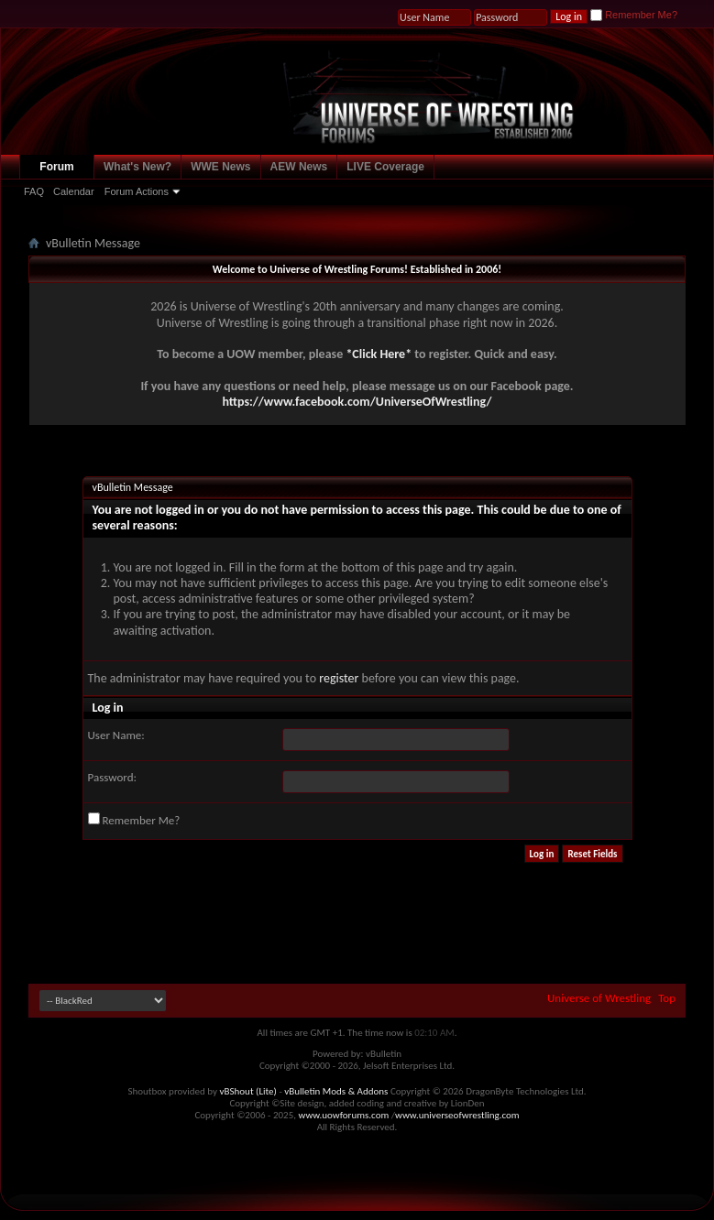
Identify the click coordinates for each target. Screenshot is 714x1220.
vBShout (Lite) (248, 1091)
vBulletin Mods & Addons (336, 1091)
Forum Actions (136, 191)
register (338, 678)
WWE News (220, 166)
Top (667, 998)
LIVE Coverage (385, 166)
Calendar (73, 191)
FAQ (34, 191)
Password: (112, 777)
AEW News (299, 166)
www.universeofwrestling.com (457, 1115)
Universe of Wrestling (599, 998)
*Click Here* (379, 354)
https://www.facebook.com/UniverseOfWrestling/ (356, 401)
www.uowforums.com (344, 1115)
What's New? (137, 166)
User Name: (116, 735)
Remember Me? (633, 14)
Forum (56, 166)
